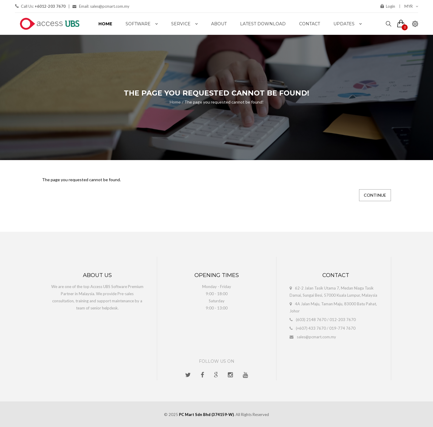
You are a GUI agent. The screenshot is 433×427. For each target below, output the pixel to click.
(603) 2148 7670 (311, 319)
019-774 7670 (342, 328)
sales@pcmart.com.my (316, 336)
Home (175, 101)
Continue (375, 195)
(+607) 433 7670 (311, 328)
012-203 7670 (343, 319)
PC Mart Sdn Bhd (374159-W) (206, 414)
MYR (411, 6)
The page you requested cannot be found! (224, 101)
